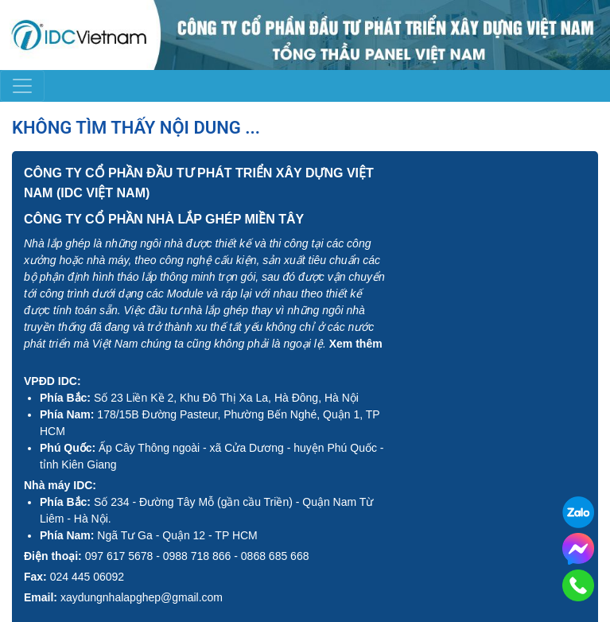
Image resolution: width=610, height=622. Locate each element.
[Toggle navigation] (22, 86)
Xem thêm (356, 343)
